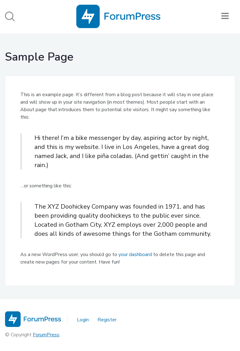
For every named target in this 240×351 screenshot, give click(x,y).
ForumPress (46, 334)
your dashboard (135, 254)
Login (83, 319)
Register (107, 319)
